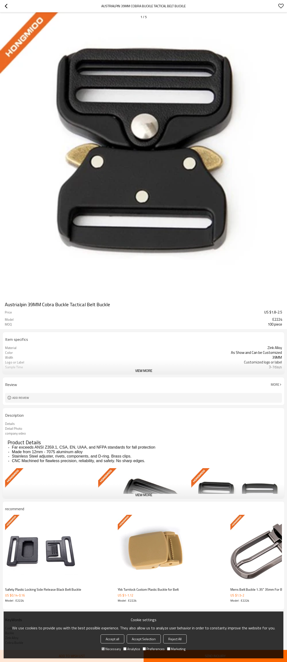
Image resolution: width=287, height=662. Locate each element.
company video (15, 433)
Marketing (176, 648)
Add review (20, 397)
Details (10, 423)
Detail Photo (13, 428)
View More (143, 370)
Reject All (175, 638)
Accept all (112, 638)
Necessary (111, 648)
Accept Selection (144, 638)
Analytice (131, 648)
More (275, 384)
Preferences (154, 648)
